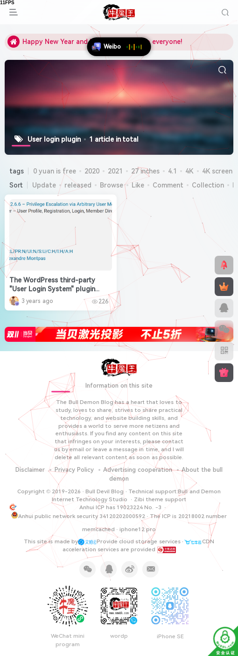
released (77, 185)
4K (189, 171)
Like (138, 185)
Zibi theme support (160, 499)
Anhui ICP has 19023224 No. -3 (121, 507)
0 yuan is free (54, 171)
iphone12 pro (137, 529)
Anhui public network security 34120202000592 (78, 515)
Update (44, 185)
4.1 (172, 171)
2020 (91, 171)
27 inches (145, 171)
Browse (111, 185)
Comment (168, 185)
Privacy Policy (74, 469)
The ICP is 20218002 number (188, 516)
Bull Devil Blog (104, 491)
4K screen (217, 171)
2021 (115, 171)
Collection (208, 185)
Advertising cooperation (137, 469)
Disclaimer (30, 469)
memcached (98, 529)
